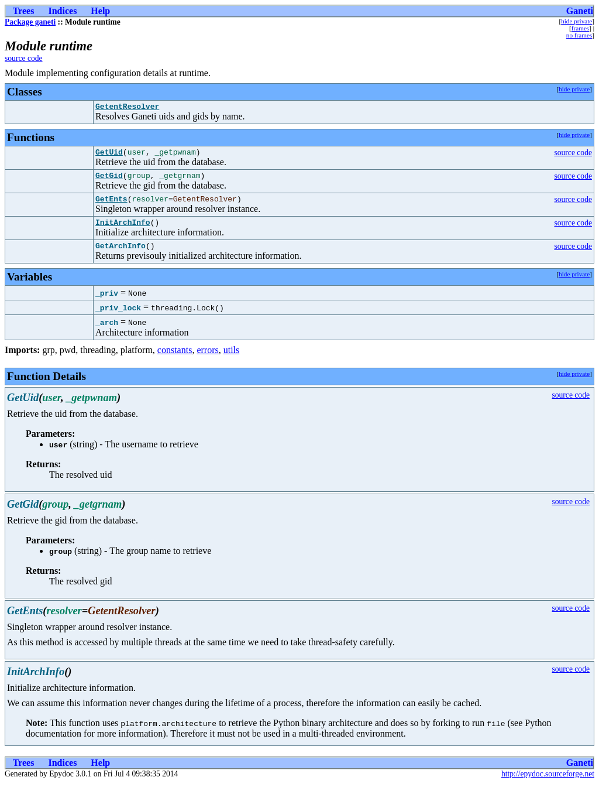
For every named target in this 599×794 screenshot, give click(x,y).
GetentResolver (127, 107)
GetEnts (111, 205)
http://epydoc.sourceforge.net (547, 784)
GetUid (109, 155)
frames (580, 28)
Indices (62, 11)
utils (231, 360)
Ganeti (579, 11)
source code (24, 58)
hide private (576, 21)
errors (207, 360)
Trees (24, 11)
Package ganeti (30, 22)
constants (174, 360)
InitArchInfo (122, 230)
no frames (579, 35)
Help (100, 11)
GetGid (109, 180)
